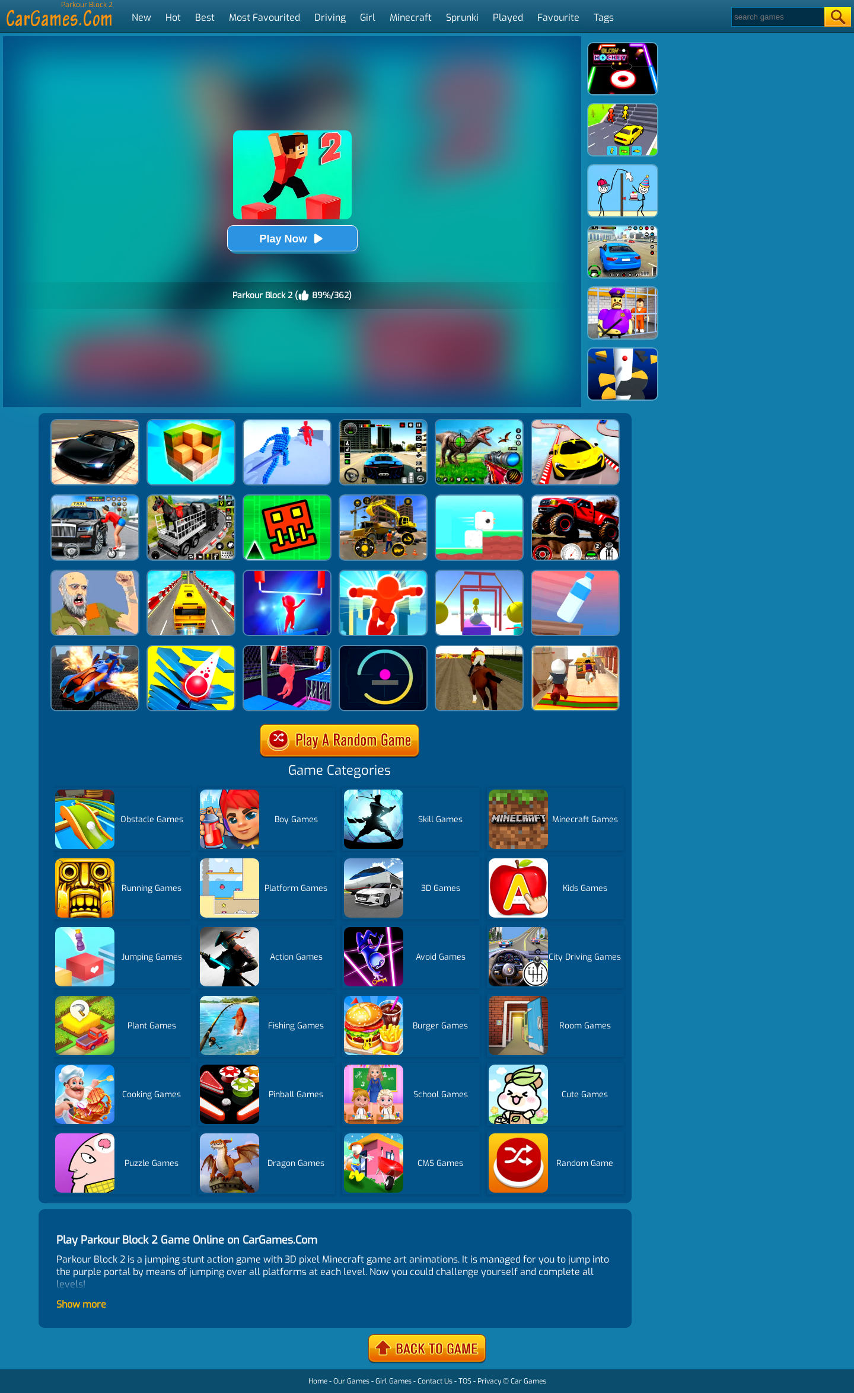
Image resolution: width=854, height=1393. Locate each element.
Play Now (291, 238)
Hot (173, 17)
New (141, 17)
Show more (81, 1304)
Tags (604, 17)
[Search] (777, 17)
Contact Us (435, 1381)
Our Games (351, 1381)
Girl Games (393, 1381)
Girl (367, 17)
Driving (330, 17)
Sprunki (462, 17)
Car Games (528, 1381)
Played (508, 17)
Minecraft (411, 17)
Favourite (558, 17)
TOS (464, 1381)
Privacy (489, 1381)
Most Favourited (264, 17)
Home (317, 1381)
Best (205, 17)
